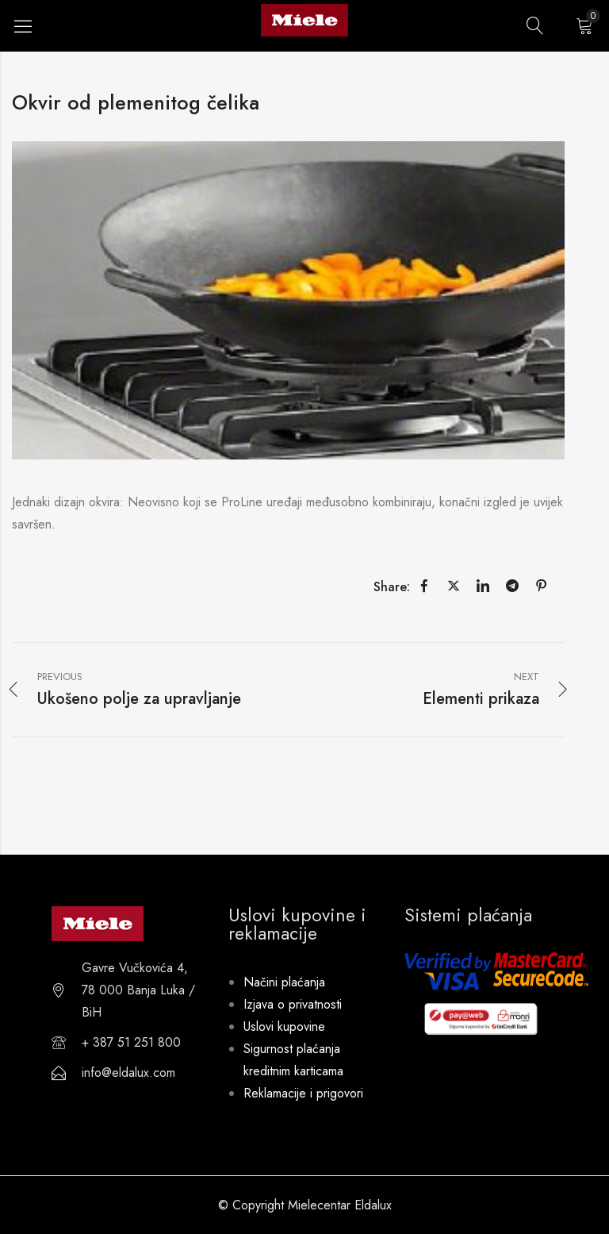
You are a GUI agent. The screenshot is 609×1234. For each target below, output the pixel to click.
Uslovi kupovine (284, 1026)
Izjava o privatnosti (292, 1004)
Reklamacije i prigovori (303, 1093)
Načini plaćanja (284, 982)
